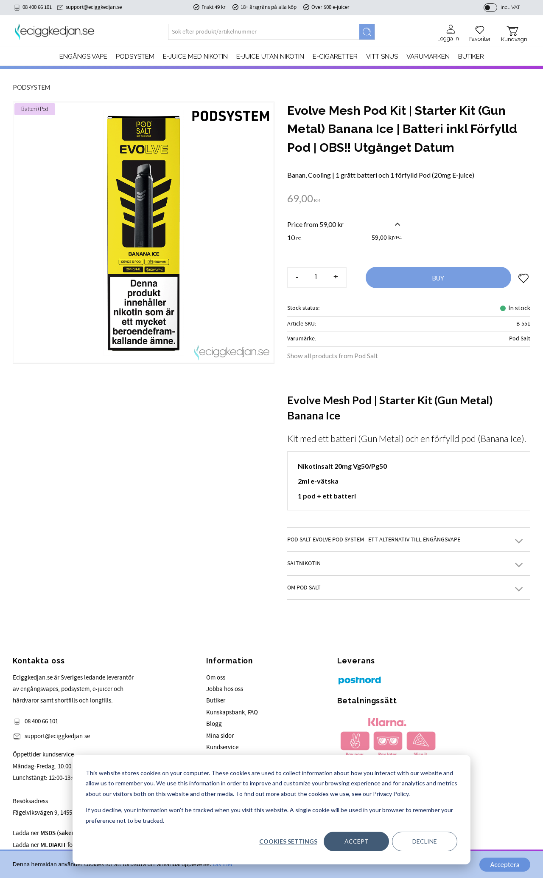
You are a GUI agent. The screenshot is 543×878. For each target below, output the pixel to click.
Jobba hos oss (224, 689)
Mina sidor (220, 736)
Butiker (215, 701)
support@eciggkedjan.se (94, 7)
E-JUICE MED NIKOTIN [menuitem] (195, 56)
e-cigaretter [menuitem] (335, 56)
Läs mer (223, 865)
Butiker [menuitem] (471, 56)
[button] (480, 30)
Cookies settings (288, 841)
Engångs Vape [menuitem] (83, 56)
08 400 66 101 (37, 7)
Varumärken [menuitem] (428, 56)
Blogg (214, 724)
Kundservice (222, 747)
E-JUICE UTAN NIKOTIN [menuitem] (270, 56)
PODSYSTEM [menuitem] (135, 56)
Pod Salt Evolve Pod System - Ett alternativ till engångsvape (373, 539)
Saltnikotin (304, 563)
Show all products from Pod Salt (332, 356)
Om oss (215, 678)
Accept (356, 841)
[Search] (367, 32)
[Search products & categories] (263, 31)
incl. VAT (510, 7)
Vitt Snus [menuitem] (382, 56)
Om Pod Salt (304, 587)
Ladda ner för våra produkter (64, 845)
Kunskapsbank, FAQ (232, 712)
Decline (424, 841)
